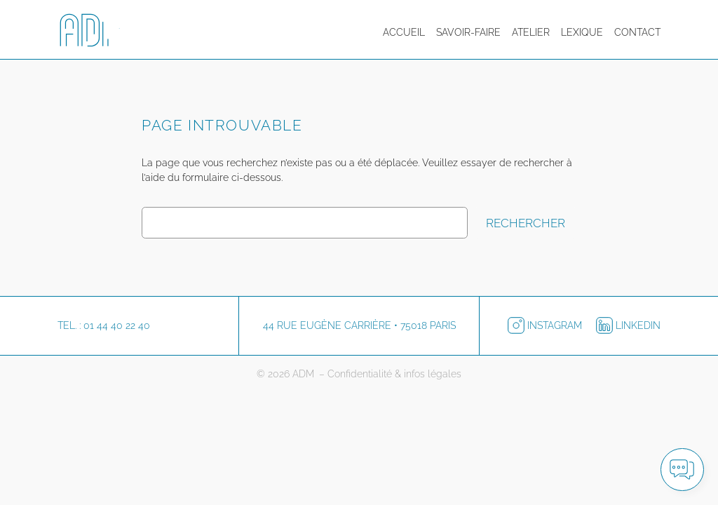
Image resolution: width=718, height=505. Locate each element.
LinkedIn (628, 325)
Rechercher (525, 223)
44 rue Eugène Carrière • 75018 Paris (359, 325)
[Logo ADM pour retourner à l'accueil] (99, 32)
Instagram (546, 325)
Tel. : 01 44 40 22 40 (103, 325)
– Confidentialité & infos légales (390, 373)
